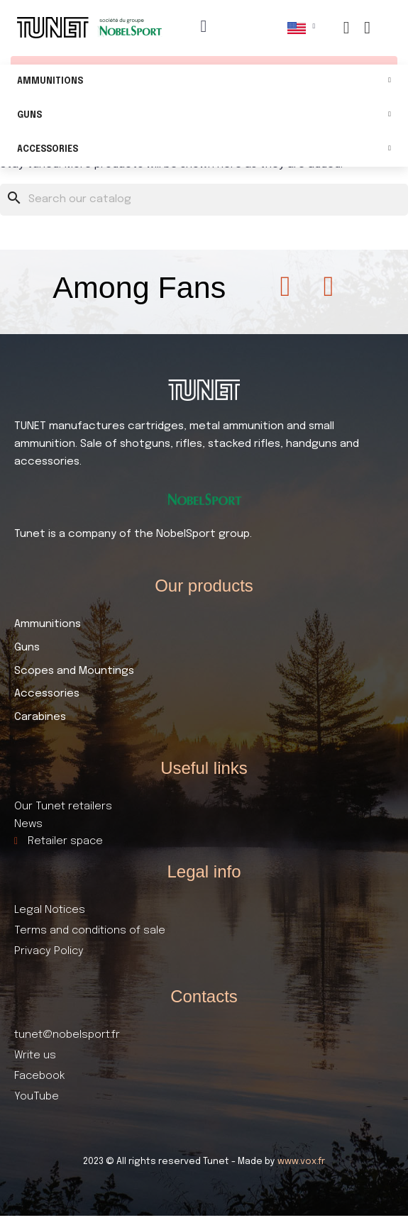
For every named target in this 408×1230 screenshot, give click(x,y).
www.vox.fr (301, 1161)
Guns (204, 116)
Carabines (40, 717)
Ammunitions (204, 82)
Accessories (204, 150)
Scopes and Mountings (74, 671)
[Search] (204, 200)
